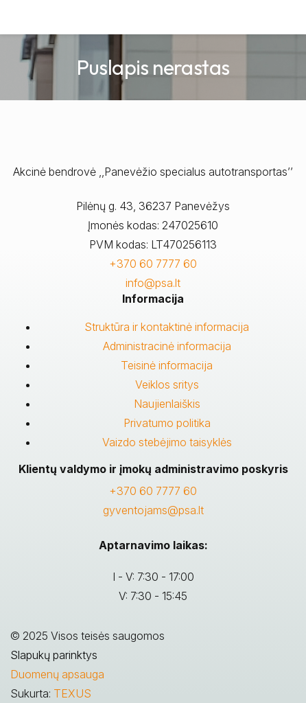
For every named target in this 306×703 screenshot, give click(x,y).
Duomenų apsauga (57, 674)
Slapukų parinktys (53, 655)
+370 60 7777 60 (153, 263)
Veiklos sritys (167, 384)
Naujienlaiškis (167, 404)
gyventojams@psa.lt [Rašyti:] (153, 510)
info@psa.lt (153, 283)
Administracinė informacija (167, 346)
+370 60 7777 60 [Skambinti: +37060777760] (153, 491)
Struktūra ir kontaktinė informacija (166, 327)
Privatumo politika (167, 423)
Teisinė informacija (167, 365)
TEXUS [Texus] (72, 693)
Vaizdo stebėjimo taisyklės (167, 442)
